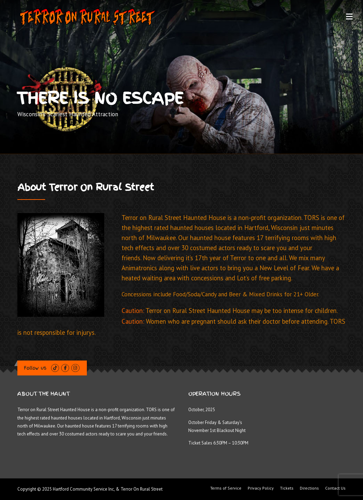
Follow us (35, 368)
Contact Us (335, 488)
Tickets (287, 488)
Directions (309, 488)
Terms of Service (225, 488)
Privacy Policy (261, 488)
